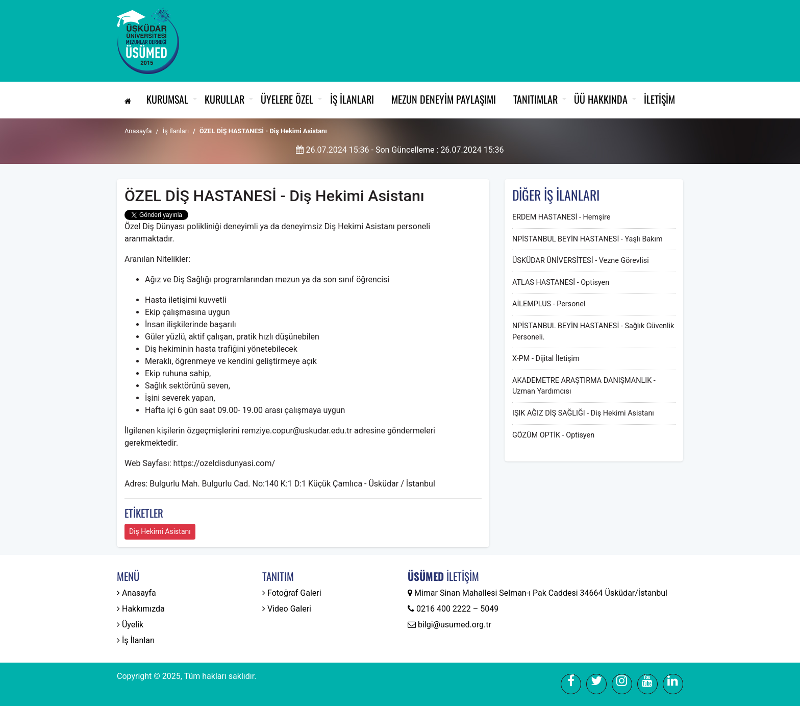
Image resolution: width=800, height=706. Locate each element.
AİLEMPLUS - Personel (548, 304)
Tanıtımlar (535, 99)
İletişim (659, 99)
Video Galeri (286, 609)
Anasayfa (138, 131)
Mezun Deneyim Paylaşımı (443, 99)
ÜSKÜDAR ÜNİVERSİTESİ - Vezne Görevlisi (580, 260)
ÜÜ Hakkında (601, 99)
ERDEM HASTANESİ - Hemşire (561, 217)
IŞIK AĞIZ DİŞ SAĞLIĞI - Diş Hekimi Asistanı (583, 413)
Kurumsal (167, 99)
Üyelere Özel (287, 99)
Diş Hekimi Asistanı (160, 531)
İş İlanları (352, 99)
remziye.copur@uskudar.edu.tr (297, 430)
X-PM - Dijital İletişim (546, 358)
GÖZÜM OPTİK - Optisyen (553, 435)
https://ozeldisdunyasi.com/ (224, 463)
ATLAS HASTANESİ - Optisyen (560, 282)
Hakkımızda (141, 609)
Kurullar (224, 99)
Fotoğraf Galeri (291, 593)
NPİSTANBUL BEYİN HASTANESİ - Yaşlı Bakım (587, 239)
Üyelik (130, 624)
